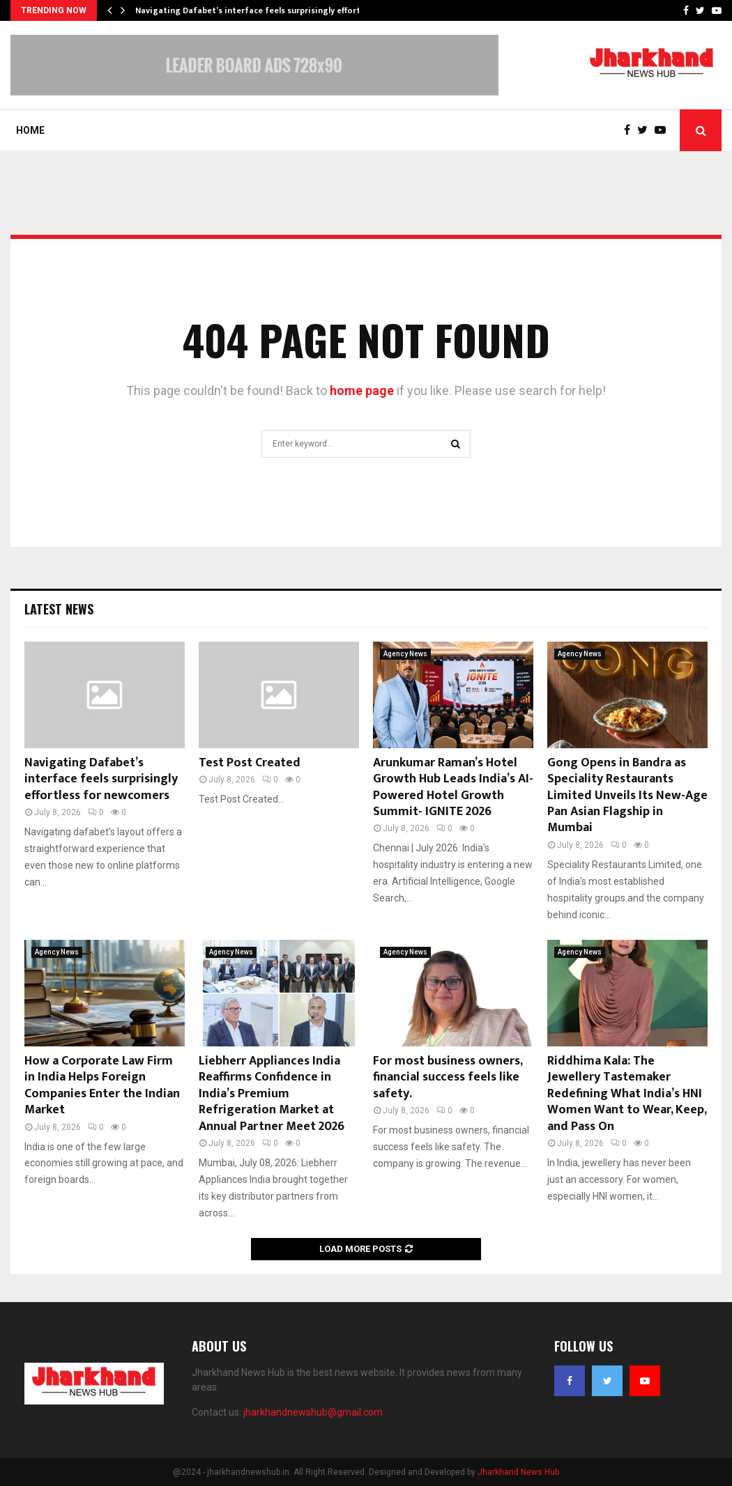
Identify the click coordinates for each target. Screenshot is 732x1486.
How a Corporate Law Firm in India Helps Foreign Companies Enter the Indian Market (102, 1085)
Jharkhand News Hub (518, 1472)
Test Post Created (249, 762)
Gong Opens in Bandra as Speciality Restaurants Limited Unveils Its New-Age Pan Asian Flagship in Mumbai (627, 795)
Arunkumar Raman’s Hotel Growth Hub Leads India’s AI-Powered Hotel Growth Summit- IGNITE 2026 (453, 787)
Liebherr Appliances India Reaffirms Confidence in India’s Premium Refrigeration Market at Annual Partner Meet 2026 (271, 1094)
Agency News (405, 654)
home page (362, 390)
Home (30, 130)
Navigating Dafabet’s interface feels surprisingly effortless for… (266, 10)
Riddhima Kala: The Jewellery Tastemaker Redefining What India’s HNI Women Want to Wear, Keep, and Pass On (626, 1094)
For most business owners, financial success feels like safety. (447, 1077)
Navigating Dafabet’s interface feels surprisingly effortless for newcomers (101, 779)
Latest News (58, 609)
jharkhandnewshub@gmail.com (313, 1412)
